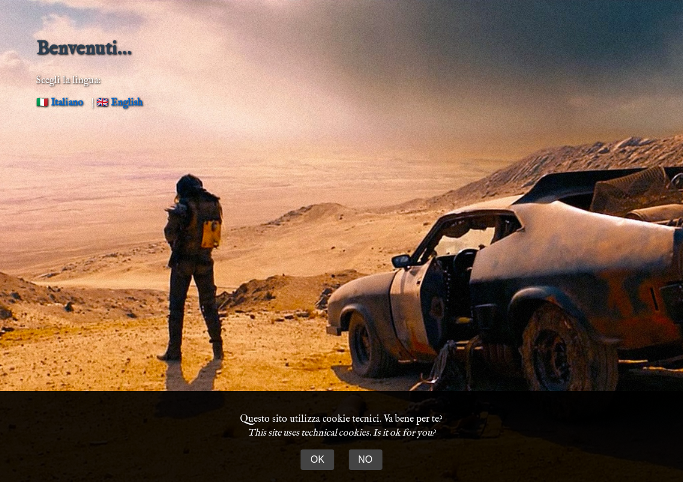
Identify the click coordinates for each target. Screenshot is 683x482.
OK (317, 459)
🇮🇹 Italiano (59, 103)
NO (365, 459)
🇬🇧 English (119, 103)
